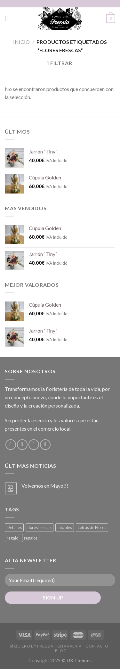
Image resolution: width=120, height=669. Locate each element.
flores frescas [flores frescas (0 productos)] (40, 527)
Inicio (21, 42)
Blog (61, 650)
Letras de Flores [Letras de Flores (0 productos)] (92, 527)
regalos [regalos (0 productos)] (30, 538)
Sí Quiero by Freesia (31, 646)
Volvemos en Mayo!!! (44, 486)
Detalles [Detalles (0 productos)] (14, 527)
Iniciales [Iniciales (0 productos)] (64, 527)
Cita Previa (69, 646)
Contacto (96, 646)
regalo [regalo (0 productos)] (12, 538)
